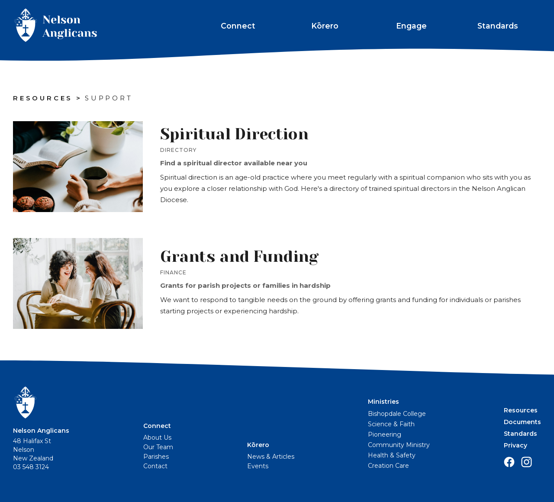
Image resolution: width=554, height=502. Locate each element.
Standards (497, 25)
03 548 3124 (31, 467)
